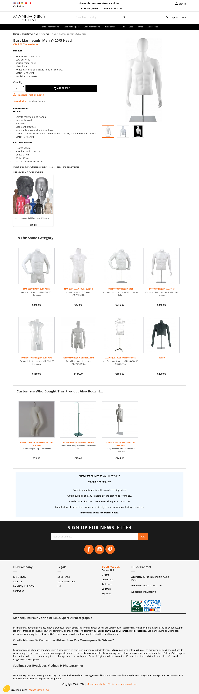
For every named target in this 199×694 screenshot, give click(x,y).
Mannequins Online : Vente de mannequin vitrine (112, 684)
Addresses (107, 584)
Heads (122, 26)
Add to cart (61, 88)
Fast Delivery (19, 576)
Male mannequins (72, 26)
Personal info (108, 570)
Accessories (153, 26)
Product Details (37, 101)
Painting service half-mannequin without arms (33, 218)
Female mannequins (50, 26)
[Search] (101, 17)
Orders (105, 574)
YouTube (99, 549)
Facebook (89, 549)
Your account (112, 566)
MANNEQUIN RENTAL (24, 586)
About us (17, 581)
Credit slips (107, 579)
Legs (131, 26)
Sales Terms (64, 576)
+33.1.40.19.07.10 (111, 8)
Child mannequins (92, 26)
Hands (140, 26)
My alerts (106, 593)
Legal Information (66, 581)
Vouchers (106, 588)
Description (20, 101)
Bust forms (109, 26)
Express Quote (88, 8)
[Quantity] (17, 88)
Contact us (18, 6)
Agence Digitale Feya (39, 689)
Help (60, 586)
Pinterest (110, 549)
